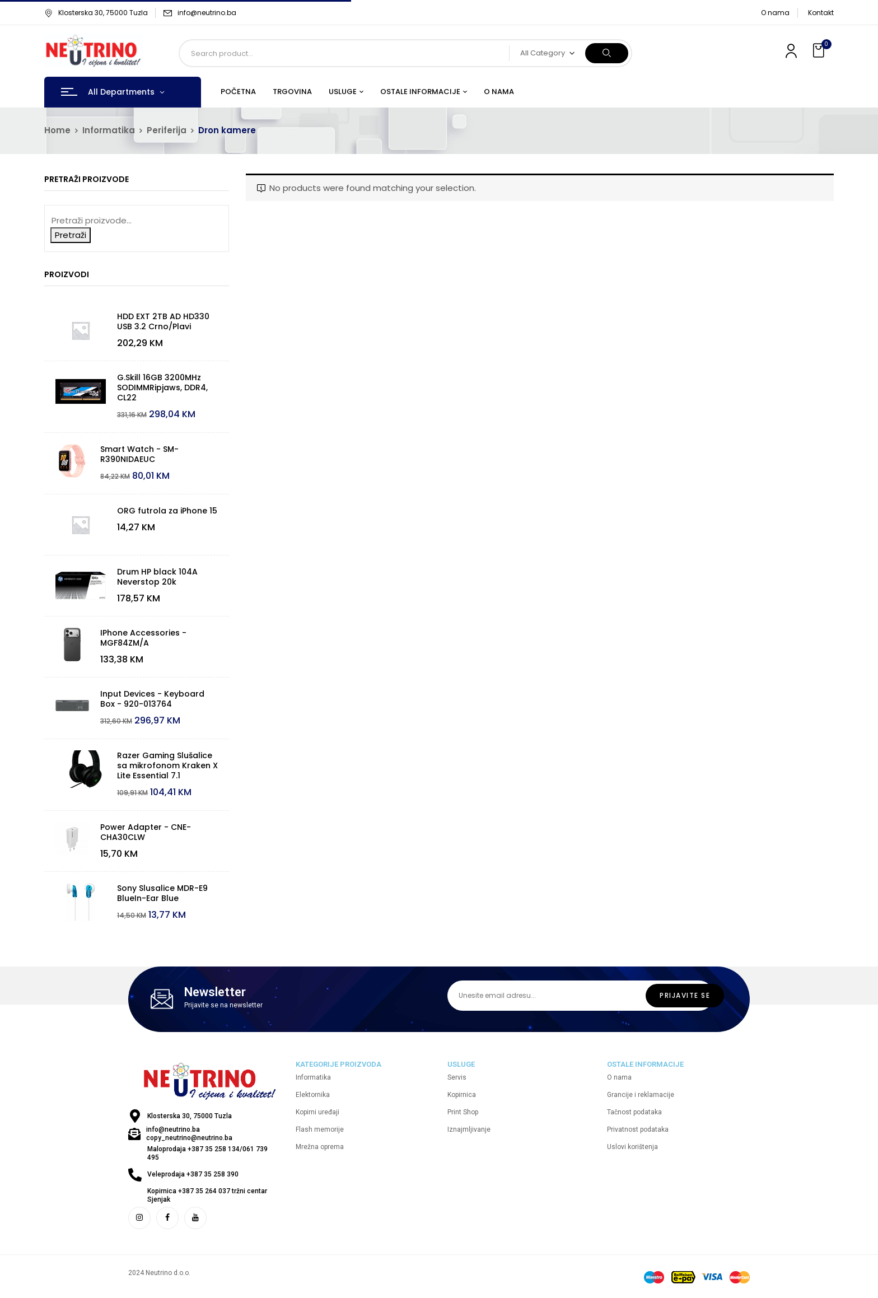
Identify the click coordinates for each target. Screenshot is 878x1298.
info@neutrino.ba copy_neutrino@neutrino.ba (189, 1134)
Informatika (108, 130)
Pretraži (70, 235)
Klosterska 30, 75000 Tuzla (96, 12)
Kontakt (821, 12)
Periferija (166, 130)
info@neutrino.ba (207, 12)
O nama (775, 12)
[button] (819, 51)
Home (57, 130)
